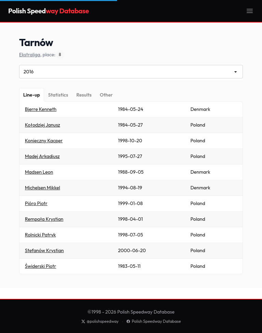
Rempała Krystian (44, 219)
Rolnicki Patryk (40, 235)
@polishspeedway (100, 321)
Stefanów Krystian (44, 250)
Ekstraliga (29, 55)
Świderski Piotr (40, 266)
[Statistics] (58, 95)
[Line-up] (31, 95)
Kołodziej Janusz (42, 125)
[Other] (106, 95)
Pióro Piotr (36, 203)
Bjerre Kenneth (40, 109)
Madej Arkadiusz (42, 156)
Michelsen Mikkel (42, 188)
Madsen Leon (39, 172)
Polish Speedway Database (153, 321)
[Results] (84, 95)
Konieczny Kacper (44, 140)
